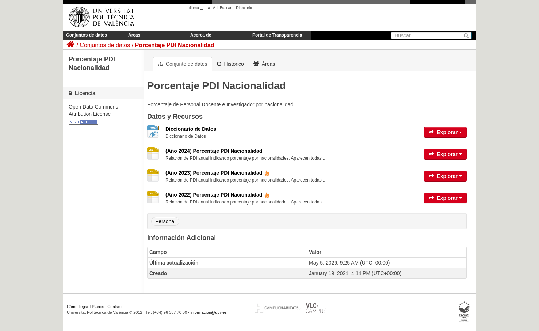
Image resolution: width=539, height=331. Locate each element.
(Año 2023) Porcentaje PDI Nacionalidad (217, 173)
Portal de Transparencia (277, 35)
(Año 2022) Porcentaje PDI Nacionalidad (217, 195)
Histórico (230, 64)
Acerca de (200, 35)
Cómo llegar (77, 306)
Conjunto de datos (182, 64)
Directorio (244, 8)
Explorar (445, 132)
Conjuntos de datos (86, 35)
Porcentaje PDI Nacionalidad (174, 45)
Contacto (115, 306)
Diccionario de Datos (190, 129)
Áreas (134, 35)
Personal (165, 221)
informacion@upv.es (208, 312)
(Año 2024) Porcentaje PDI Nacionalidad (213, 151)
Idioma (197, 8)
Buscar (226, 8)
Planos (98, 306)
